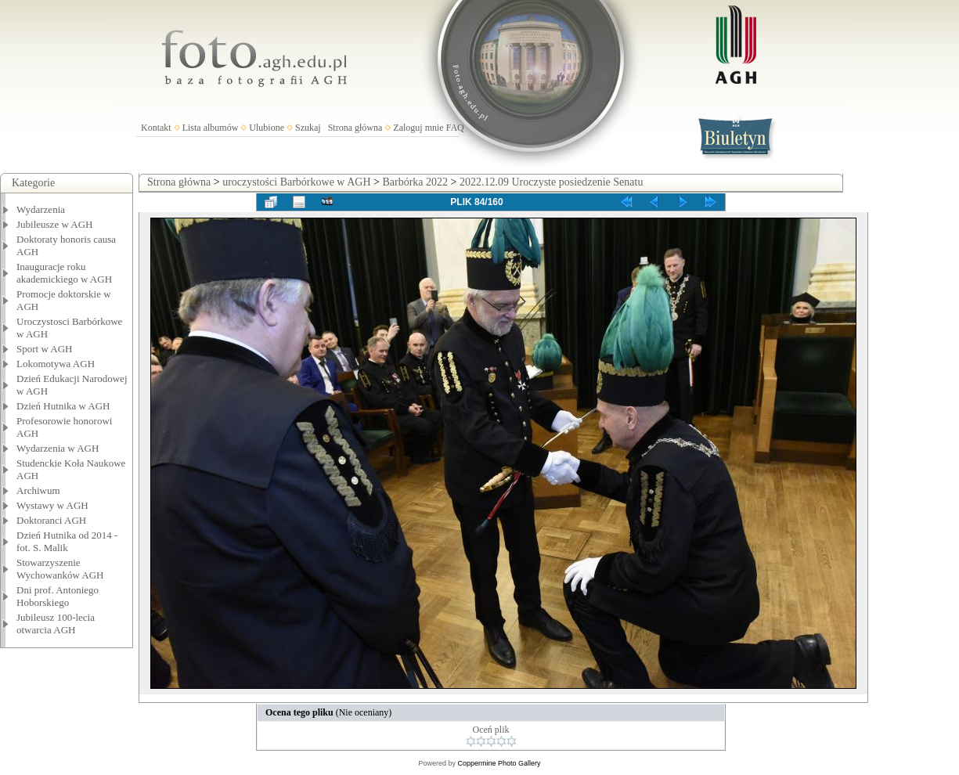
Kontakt (156, 127)
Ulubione (266, 127)
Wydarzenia (40, 209)
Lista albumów (210, 127)
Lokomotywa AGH (55, 363)
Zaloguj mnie (418, 127)
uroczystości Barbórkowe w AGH (296, 182)
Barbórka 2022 (415, 182)
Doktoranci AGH (51, 520)
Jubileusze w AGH (54, 224)
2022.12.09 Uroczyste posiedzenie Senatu (551, 182)
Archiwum (38, 490)
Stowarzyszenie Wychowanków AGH (60, 569)
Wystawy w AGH (52, 505)
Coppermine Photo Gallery (498, 763)
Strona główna (355, 127)
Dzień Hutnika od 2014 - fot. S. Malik (66, 541)
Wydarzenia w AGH (57, 448)
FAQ (455, 127)
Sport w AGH (44, 349)
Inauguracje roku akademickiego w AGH (64, 273)
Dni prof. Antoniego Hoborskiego (57, 596)
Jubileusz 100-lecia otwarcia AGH (55, 623)
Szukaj (308, 127)
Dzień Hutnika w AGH (63, 406)
